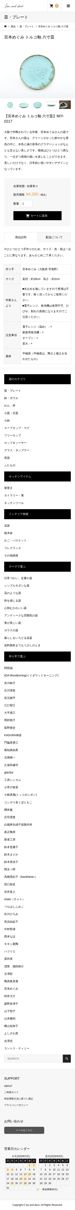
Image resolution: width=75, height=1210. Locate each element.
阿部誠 (8, 668)
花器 (7, 525)
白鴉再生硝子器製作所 (18, 824)
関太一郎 (9, 869)
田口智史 (9, 884)
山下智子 (9, 1011)
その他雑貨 (11, 555)
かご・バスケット (15, 540)
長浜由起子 (11, 921)
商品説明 (20, 237)
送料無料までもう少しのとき (22, 645)
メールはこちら (24, 1130)
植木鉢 (8, 533)
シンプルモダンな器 (16, 585)
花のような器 (12, 593)
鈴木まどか (11, 854)
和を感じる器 (12, 600)
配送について (54, 237)
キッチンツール (14, 503)
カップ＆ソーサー (15, 442)
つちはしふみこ (14, 906)
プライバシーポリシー (16, 1105)
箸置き (8, 487)
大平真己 (9, 712)
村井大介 (9, 996)
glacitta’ (9, 772)
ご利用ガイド (11, 1092)
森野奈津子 (11, 1003)
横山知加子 (11, 1026)
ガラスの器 (11, 630)
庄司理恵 (9, 817)
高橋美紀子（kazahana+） (21, 876)
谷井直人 (9, 891)
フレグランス (12, 548)
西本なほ (9, 936)
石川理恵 (9, 690)
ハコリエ (9, 951)
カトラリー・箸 (14, 495)
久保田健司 (11, 765)
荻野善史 (9, 727)
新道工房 (9, 839)
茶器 (7, 457)
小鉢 (7, 420)
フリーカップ (12, 435)
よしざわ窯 (11, 1033)
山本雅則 (9, 1018)
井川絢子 (9, 683)
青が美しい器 (12, 622)
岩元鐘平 (9, 697)
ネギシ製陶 (11, 944)
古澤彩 (8, 973)
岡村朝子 (9, 720)
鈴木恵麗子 (11, 847)
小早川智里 (11, 787)
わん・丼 (9, 405)
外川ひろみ (11, 914)
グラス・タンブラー (16, 450)
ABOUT (8, 1086)
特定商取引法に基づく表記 (18, 1098)
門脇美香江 (11, 742)
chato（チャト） (14, 899)
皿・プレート (12, 390)
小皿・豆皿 (11, 413)
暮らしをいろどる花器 (18, 637)
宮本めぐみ (11, 988)
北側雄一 (9, 757)
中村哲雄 (9, 929)
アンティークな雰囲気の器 (21, 615)
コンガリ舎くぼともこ (18, 802)
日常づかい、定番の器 (18, 578)
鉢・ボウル (11, 398)
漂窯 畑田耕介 (14, 966)
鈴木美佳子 (11, 861)
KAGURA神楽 (13, 735)
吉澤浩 (8, 1041)
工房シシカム (12, 779)
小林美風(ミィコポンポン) (20, 794)
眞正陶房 (9, 832)
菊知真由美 (11, 750)
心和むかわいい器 (15, 608)
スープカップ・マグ (16, 428)
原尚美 (8, 958)
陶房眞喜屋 (11, 981)
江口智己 (9, 705)
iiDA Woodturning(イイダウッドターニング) (31, 675)
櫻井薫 (8, 809)
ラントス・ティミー (16, 1048)
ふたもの (9, 465)
